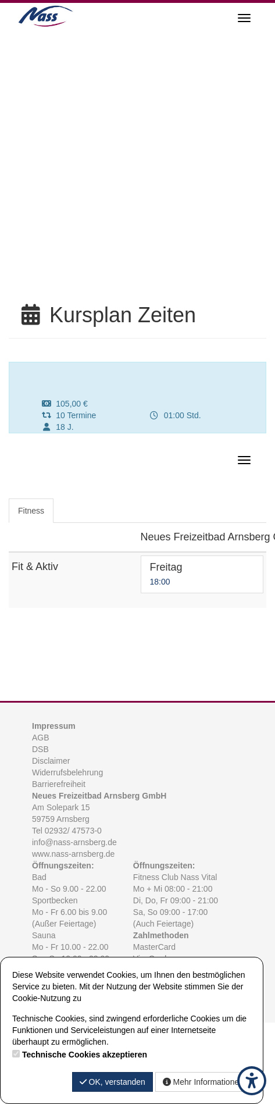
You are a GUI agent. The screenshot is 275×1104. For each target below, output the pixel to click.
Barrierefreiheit (58, 784)
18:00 (160, 581)
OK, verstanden (112, 1082)
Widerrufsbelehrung (67, 772)
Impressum (54, 726)
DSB (40, 749)
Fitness (31, 510)
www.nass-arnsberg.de (73, 854)
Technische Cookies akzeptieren (84, 1054)
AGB (40, 737)
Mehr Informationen (203, 1082)
